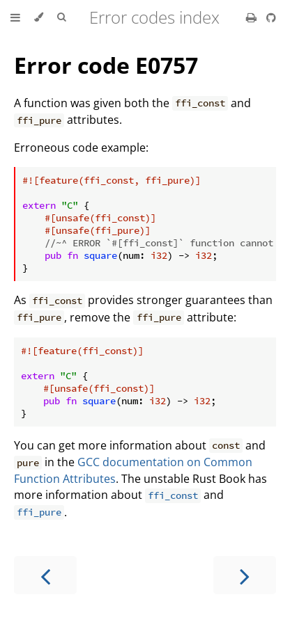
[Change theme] (38, 17)
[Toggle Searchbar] (61, 17)
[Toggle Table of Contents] (15, 17)
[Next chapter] (244, 575)
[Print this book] (253, 17)
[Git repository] (271, 17)
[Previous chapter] (45, 575)
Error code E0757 (106, 65)
